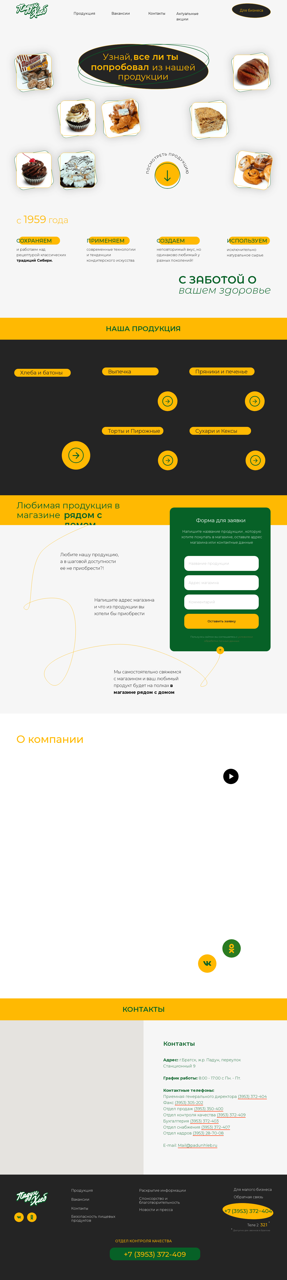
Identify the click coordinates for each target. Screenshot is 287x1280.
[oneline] (221, 563)
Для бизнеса (251, 10)
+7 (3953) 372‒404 (248, 1211)
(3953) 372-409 (231, 1115)
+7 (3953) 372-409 (155, 1254)
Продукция (84, 13)
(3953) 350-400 (208, 1108)
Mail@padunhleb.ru (197, 1145)
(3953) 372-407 (215, 1127)
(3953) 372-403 (204, 1121)
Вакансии (121, 13)
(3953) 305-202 (189, 1102)
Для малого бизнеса (253, 1190)
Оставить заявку (221, 621)
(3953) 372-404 (252, 1096)
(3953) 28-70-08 (208, 1133)
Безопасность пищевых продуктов (93, 1218)
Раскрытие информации (162, 1190)
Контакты (156, 13)
